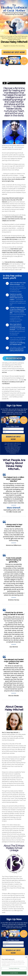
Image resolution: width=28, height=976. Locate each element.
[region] (14, 965)
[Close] (26, 957)
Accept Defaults (14, 972)
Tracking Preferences (14, 968)
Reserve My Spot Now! (13, 438)
